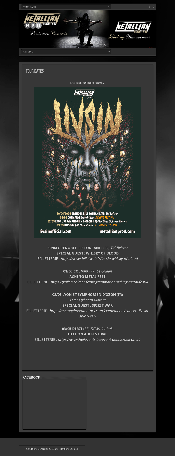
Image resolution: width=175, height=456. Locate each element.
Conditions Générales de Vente (42, 449)
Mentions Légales (69, 449)
